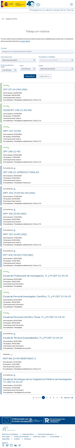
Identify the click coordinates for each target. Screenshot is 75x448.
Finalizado (7, 354)
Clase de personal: (6, 57)
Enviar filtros (30, 76)
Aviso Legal (6, 436)
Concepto (4, 48)
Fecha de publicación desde (7, 66)
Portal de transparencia (46, 434)
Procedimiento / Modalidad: (22, 100)
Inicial (6, 85)
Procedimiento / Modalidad (47, 57)
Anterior (36, 397)
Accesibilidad (54, 436)
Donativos (27, 439)
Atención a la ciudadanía (10, 434)
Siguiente (69, 397)
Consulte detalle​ (24, 41)
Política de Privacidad (21, 436)
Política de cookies (39, 436)
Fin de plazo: (11, 95)
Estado (41, 65)
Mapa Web (6, 439)
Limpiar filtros (44, 76)
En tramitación (9, 168)
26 (61, 397)
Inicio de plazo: (12, 93)
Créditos (17, 439)
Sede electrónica (27, 434)
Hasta (21, 65)
